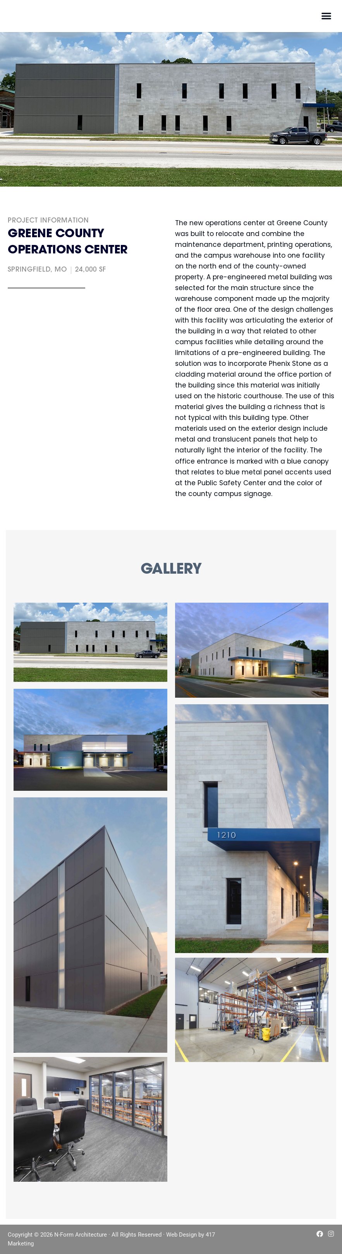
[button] (326, 16)
